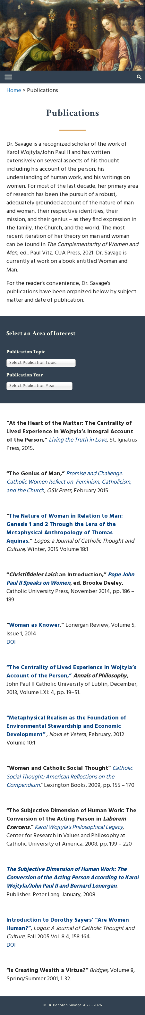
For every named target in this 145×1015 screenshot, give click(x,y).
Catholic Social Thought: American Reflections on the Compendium (69, 777)
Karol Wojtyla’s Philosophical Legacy (79, 827)
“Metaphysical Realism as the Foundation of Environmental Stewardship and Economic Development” (66, 726)
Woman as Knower (34, 625)
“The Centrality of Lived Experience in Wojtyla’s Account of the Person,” (71, 672)
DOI (11, 642)
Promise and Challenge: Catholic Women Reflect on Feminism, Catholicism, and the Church (69, 482)
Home (13, 90)
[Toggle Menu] (8, 77)
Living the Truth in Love (78, 440)
